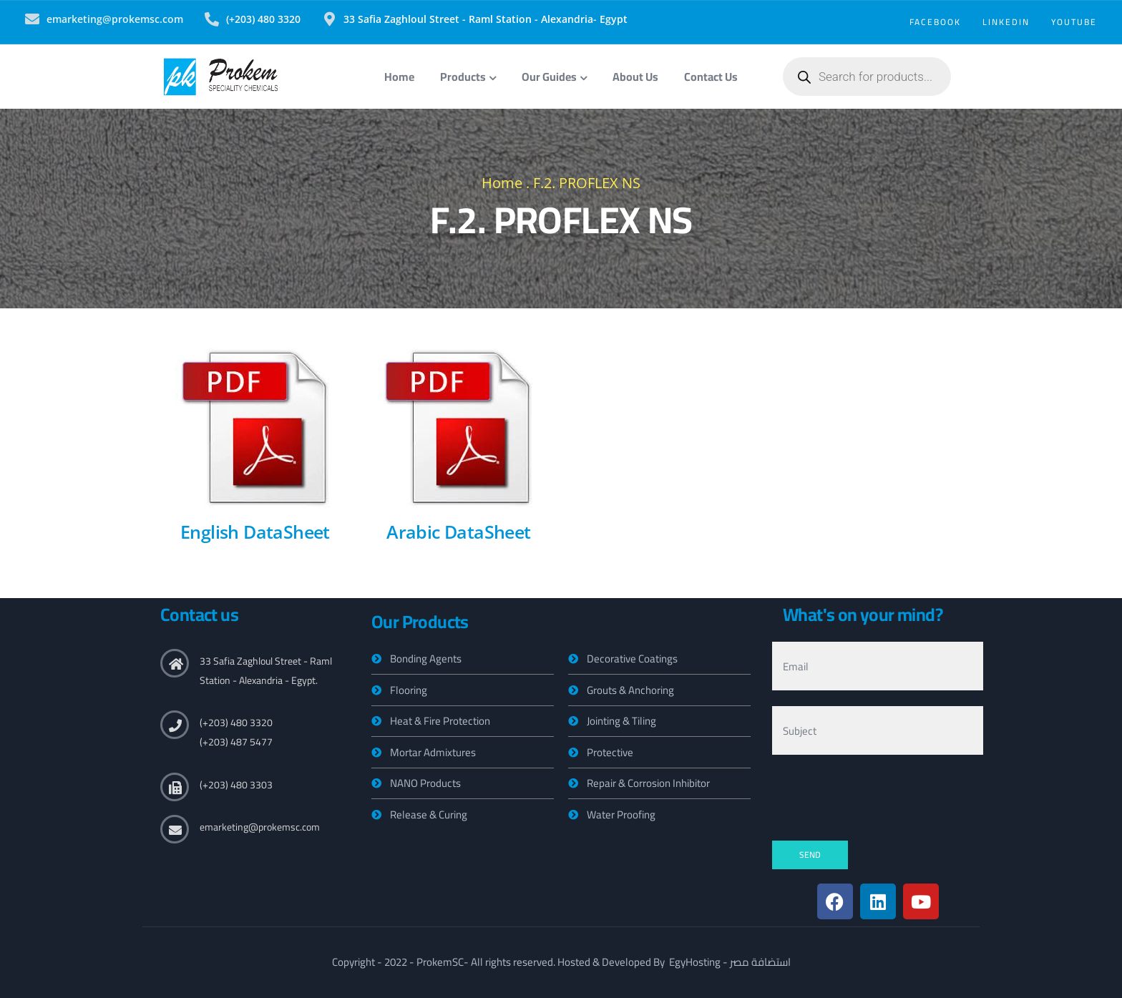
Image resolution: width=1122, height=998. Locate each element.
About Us (635, 76)
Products (468, 76)
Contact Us (711, 76)
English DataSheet (255, 531)
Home (399, 76)
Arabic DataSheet (458, 531)
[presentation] (881, 798)
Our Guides (554, 76)
